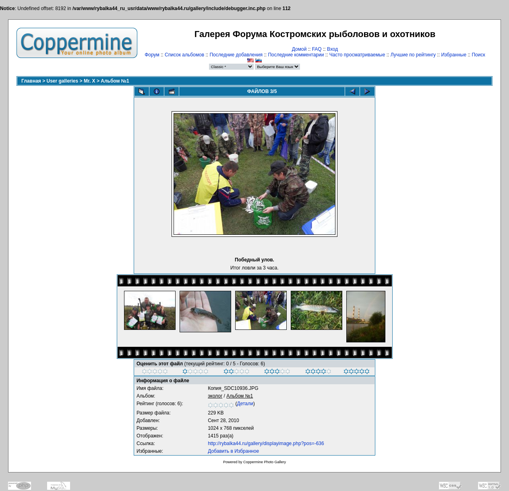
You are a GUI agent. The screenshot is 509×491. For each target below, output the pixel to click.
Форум (152, 55)
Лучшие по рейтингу (413, 55)
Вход (332, 49)
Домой (299, 49)
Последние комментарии (296, 55)
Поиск (478, 55)
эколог (215, 396)
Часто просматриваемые (357, 55)
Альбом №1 (115, 81)
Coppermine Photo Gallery (264, 462)
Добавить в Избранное (233, 451)
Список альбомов (184, 55)
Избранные (453, 55)
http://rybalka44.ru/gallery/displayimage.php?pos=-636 (266, 443)
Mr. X (89, 81)
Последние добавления (236, 55)
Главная (31, 81)
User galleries (63, 81)
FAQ (317, 49)
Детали (245, 403)
